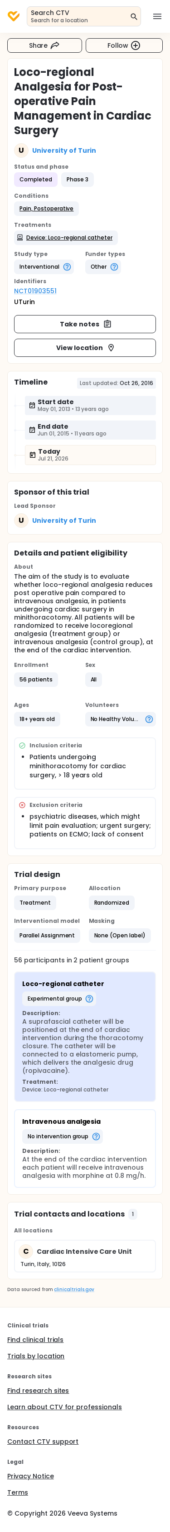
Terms (17, 1492)
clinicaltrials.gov (74, 1289)
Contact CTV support (42, 1441)
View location (86, 347)
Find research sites (38, 1390)
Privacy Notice (30, 1476)
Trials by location (35, 1356)
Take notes (86, 324)
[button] (46, 208)
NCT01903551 (35, 291)
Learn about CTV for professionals (64, 1407)
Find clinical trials (35, 1339)
